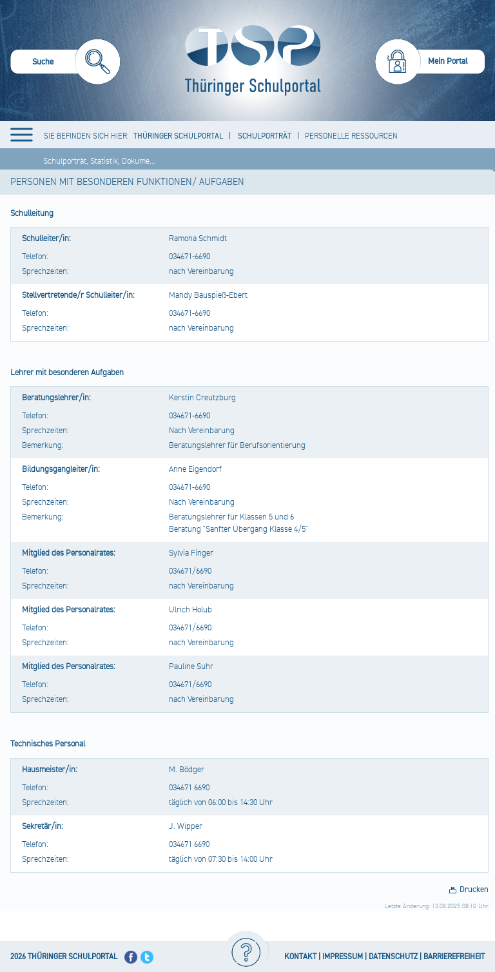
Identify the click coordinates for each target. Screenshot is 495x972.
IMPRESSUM (342, 957)
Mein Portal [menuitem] (448, 61)
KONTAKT (300, 957)
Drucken (474, 889)
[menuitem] (65, 63)
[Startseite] (249, 60)
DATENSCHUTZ (393, 957)
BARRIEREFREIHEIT (454, 957)
